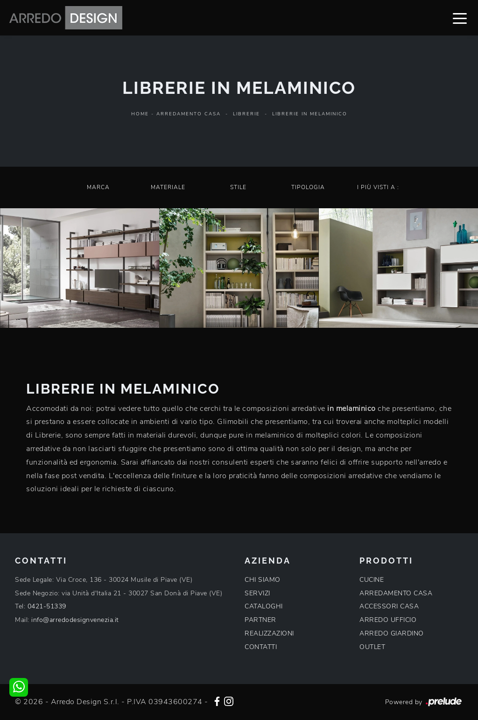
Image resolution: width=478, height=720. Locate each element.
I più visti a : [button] (378, 187)
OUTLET (372, 646)
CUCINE (371, 579)
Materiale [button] (168, 187)
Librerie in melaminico (309, 114)
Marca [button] (98, 187)
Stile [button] (238, 187)
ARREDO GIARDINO (391, 633)
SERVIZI (257, 593)
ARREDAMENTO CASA (395, 593)
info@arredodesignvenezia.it (75, 619)
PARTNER (260, 619)
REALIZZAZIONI (269, 633)
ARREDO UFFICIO (387, 619)
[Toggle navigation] (459, 17)
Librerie (246, 114)
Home (140, 114)
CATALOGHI (264, 606)
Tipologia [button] (308, 187)
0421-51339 (47, 606)
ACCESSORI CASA (389, 606)
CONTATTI (261, 646)
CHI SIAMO (263, 579)
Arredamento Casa (188, 114)
